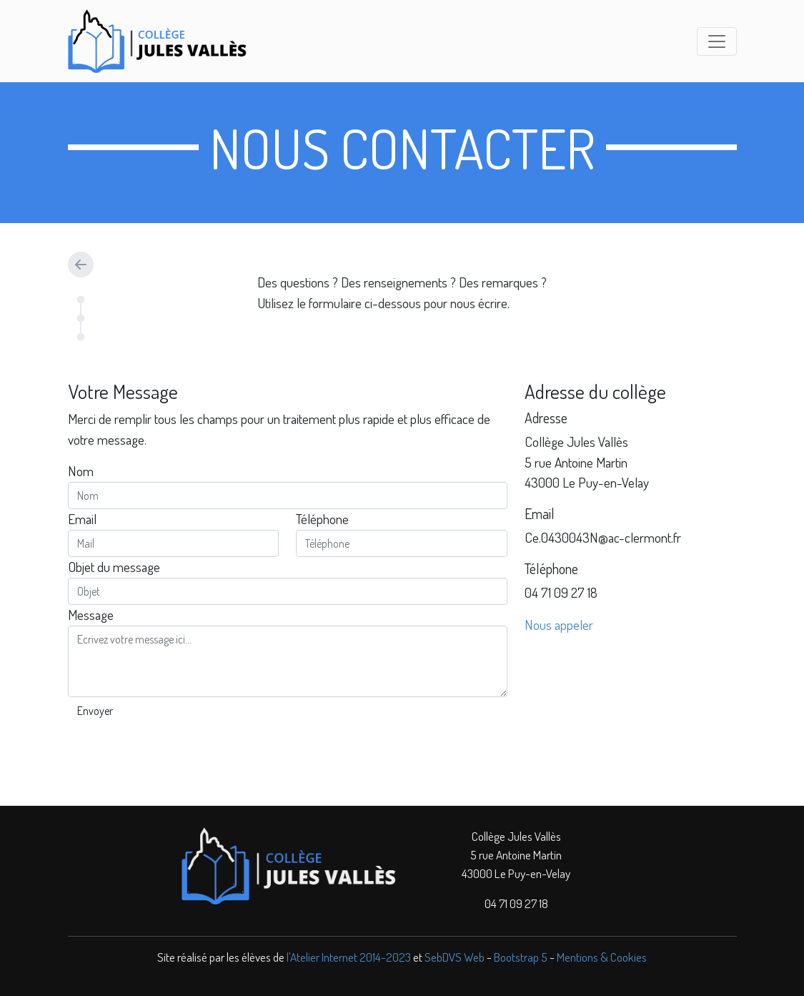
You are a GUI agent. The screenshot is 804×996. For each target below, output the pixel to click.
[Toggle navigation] (717, 41)
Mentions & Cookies (602, 957)
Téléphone (322, 519)
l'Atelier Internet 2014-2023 (349, 957)
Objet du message (114, 567)
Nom (81, 471)
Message (91, 614)
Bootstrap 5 (520, 957)
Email (82, 519)
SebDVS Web (455, 957)
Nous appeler (559, 624)
